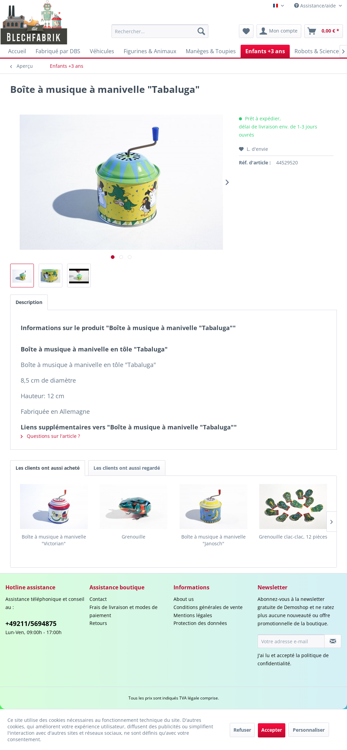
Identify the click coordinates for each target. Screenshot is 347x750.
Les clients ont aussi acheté (48, 468)
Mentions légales (193, 615)
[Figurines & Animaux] (150, 51)
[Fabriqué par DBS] (58, 51)
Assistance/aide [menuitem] (315, 5)
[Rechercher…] (160, 31)
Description (29, 302)
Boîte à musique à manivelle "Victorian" (54, 540)
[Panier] (323, 31)
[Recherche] (201, 31)
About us (184, 599)
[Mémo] (246, 31)
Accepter (271, 730)
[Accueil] (17, 51)
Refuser (242, 730)
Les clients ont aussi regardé (127, 468)
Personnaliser (309, 730)
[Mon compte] (279, 31)
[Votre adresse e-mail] (291, 641)
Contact (98, 599)
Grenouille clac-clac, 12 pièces (293, 536)
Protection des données (200, 623)
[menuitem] (160, 31)
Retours (98, 623)
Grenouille (133, 536)
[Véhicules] (102, 51)
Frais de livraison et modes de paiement (123, 611)
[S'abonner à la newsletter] (332, 641)
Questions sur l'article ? (50, 436)
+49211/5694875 (31, 623)
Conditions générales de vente (208, 607)
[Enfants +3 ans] (265, 51)
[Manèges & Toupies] (211, 51)
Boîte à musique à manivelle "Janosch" (213, 540)
